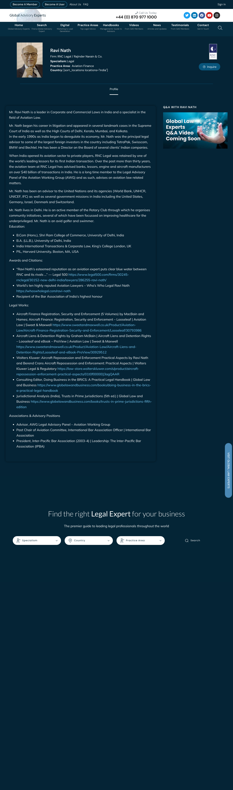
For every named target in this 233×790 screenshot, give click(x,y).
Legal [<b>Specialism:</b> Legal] (62, 61)
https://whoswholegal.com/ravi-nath (43, 291)
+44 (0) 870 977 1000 (136, 17)
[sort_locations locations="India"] (79, 70)
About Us (75, 4)
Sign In (222, 4)
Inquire (209, 67)
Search (192, 541)
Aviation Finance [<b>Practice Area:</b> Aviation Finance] (72, 66)
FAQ (85, 4)
